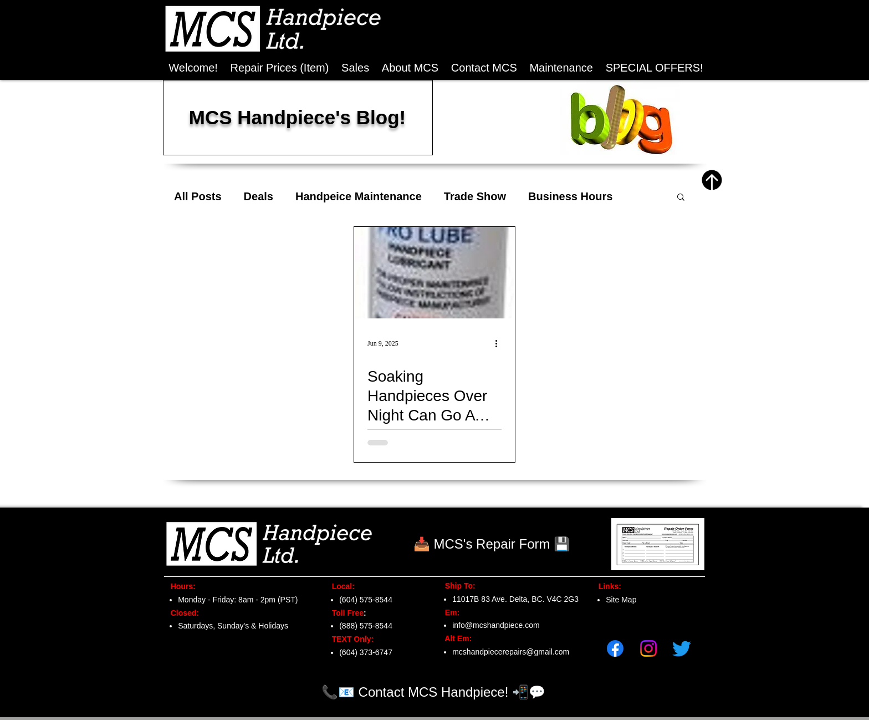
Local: (340, 586)
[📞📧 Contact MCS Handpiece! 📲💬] (433, 692)
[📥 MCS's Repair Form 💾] (491, 544)
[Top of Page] (712, 180)
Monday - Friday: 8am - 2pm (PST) (238, 599)
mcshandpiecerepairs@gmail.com (510, 651)
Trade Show (475, 196)
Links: (606, 586)
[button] (654, 68)
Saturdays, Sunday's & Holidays (233, 625)
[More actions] (500, 343)
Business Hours (570, 196)
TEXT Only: (349, 639)
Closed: (182, 613)
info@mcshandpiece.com (495, 625)
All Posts (198, 196)
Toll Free (344, 613)
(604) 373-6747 (365, 652)
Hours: (180, 586)
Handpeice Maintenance (358, 196)
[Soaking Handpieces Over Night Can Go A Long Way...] (434, 272)
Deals (258, 196)
